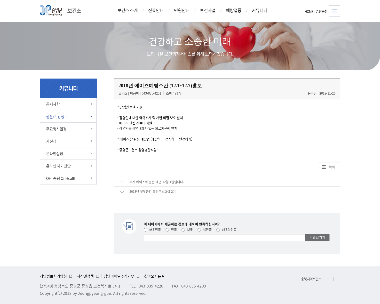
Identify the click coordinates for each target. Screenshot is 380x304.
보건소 (74, 11)
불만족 (205, 229)
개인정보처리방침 (53, 276)
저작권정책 (85, 276)
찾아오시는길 (154, 276)
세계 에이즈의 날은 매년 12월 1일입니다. (156, 181)
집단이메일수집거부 (119, 276)
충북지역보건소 (311, 278)
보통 (187, 229)
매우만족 (152, 229)
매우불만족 (226, 229)
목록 (332, 167)
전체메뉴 (334, 11)
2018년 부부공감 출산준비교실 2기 (152, 191)
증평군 (51, 10)
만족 (171, 229)
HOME (309, 11)
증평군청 (321, 11)
